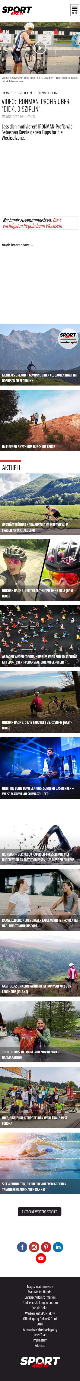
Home (7, 93)
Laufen (25, 93)
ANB (40, 1323)
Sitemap (40, 1345)
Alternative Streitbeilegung (40, 1329)
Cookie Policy (40, 1307)
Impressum (40, 1340)
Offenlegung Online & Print (40, 1318)
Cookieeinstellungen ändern (40, 1302)
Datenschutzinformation (40, 1297)
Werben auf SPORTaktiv (40, 1313)
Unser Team (40, 1334)
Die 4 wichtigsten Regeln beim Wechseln (32, 223)
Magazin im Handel (40, 1291)
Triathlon (47, 93)
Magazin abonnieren (40, 1286)
